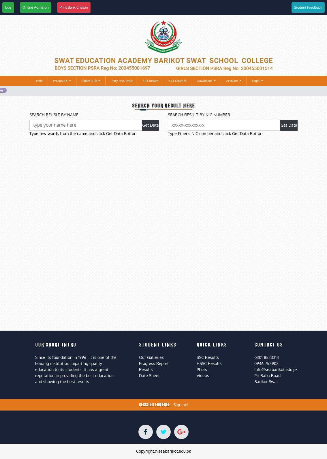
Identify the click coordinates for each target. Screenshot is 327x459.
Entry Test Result (122, 81)
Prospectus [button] (60, 81)
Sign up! (180, 405)
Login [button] (256, 81)
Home (40, 80)
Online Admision (35, 7)
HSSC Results (209, 363)
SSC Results (208, 357)
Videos (203, 376)
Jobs (8, 7)
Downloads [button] (205, 81)
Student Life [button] (90, 81)
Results (146, 369)
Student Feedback (308, 7)
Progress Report (154, 363)
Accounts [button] (232, 81)
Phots (202, 369)
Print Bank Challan (74, 7)
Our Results (151, 81)
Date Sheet (149, 376)
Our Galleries (178, 81)
